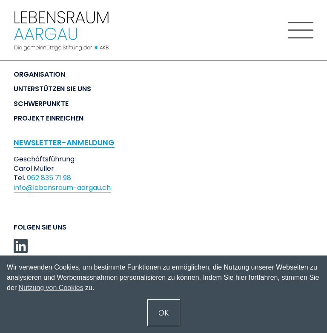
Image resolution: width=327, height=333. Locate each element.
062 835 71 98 (49, 178)
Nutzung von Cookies (51, 287)
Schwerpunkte (41, 104)
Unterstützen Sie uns (52, 89)
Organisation (39, 74)
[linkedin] (21, 246)
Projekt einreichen (48, 118)
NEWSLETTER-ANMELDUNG (64, 142)
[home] (70, 31)
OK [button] (163, 312)
